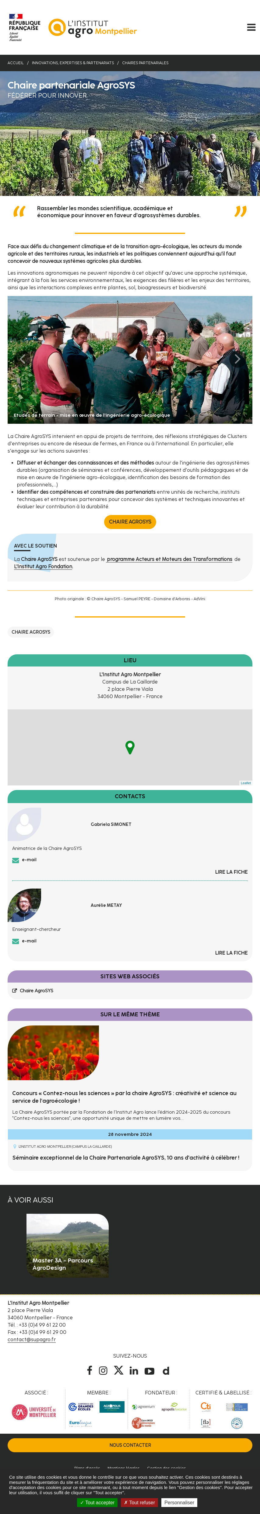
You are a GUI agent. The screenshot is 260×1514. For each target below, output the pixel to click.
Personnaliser (179, 1502)
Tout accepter (97, 1502)
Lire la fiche (231, 872)
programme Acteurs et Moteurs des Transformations (169, 559)
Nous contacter (130, 1445)
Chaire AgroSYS (130, 522)
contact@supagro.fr (32, 1339)
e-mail (29, 859)
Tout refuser (139, 1502)
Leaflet (246, 783)
